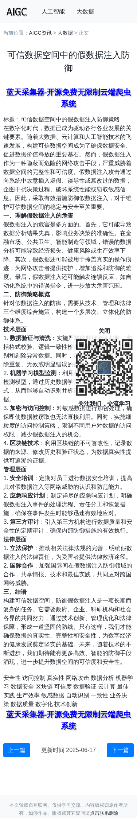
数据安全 (22, 686)
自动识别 (77, 695)
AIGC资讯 (40, 33)
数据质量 (22, 704)
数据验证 (85, 686)
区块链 (44, 686)
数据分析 (102, 678)
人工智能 (53, 11)
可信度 (63, 686)
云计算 (107, 686)
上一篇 (17, 750)
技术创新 (66, 704)
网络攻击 (77, 678)
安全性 (12, 678)
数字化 (44, 704)
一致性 (99, 695)
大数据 (85, 11)
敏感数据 (52, 695)
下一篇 (120, 750)
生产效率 (28, 695)
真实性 (55, 678)
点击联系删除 (104, 813)
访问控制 (34, 678)
